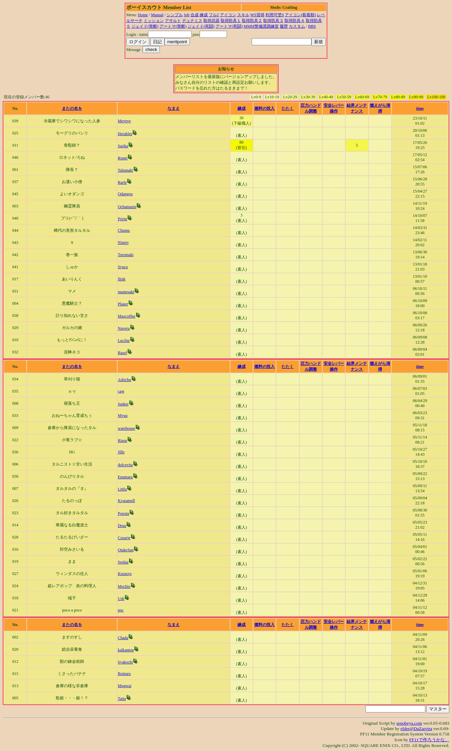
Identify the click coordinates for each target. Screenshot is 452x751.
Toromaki (125, 254)
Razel (122, 352)
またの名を (72, 108)
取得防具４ (294, 20)
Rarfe (122, 182)
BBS (312, 26)
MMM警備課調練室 (261, 26)
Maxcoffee (126, 316)
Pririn (122, 219)
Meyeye (124, 121)
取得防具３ (273, 20)
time (420, 108)
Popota (123, 513)
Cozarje (124, 537)
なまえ (174, 108)
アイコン (228, 14)
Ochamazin (127, 206)
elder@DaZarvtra (416, 728)
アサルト (173, 20)
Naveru (124, 328)
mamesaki (126, 292)
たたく (287, 108)
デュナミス (192, 20)
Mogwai (124, 685)
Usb (121, 598)
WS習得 (257, 14)
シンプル (175, 14)
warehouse (126, 428)
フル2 (214, 14)
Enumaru (125, 477)
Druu (122, 525)
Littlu (122, 489)
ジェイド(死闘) (201, 26)
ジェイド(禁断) (144, 26)
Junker (123, 404)
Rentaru (124, 673)
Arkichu (124, 379)
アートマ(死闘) (229, 26)
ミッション (154, 20)
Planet (123, 304)
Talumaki (125, 170)
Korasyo (125, 573)
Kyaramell (126, 500)
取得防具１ (231, 20)
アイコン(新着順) (300, 14)
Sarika (123, 146)
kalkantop (126, 650)
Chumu (124, 230)
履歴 (284, 26)
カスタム (297, 26)
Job (187, 14)
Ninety (123, 242)
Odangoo (125, 194)
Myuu (123, 415)
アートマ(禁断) (172, 26)
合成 (195, 14)
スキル (243, 14)
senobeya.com (409, 723)
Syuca (123, 267)
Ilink (122, 279)
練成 (204, 14)
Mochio (124, 586)
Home (143, 14)
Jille (121, 452)
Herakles (125, 133)
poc (121, 610)
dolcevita (125, 464)
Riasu (122, 440)
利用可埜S (275, 14)
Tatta (122, 698)
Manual (157, 14)
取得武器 (211, 20)
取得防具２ (252, 20)
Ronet (123, 158)
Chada (123, 637)
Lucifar (124, 340)
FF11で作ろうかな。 (429, 739)
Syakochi (125, 662)
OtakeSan (126, 550)
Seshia (123, 562)
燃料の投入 (264, 108)
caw (121, 391)
